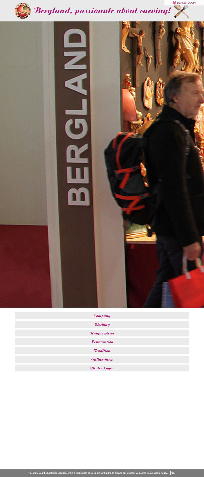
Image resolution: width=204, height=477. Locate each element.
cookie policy (160, 473)
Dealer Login (184, 3)
